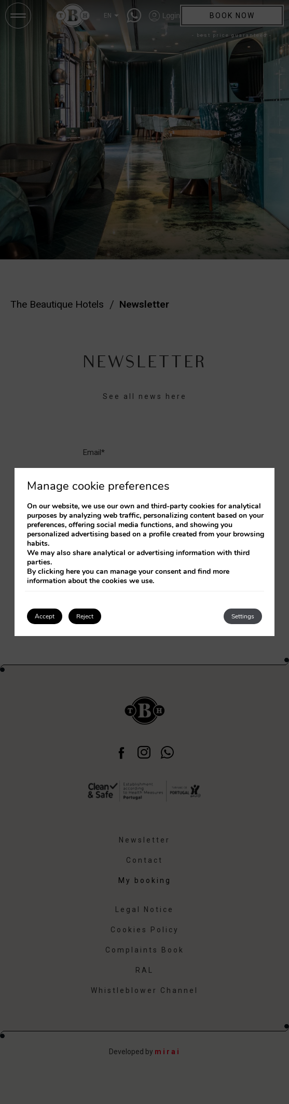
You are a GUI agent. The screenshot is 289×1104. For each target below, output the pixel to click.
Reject (84, 616)
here (73, 571)
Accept (44, 616)
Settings (242, 616)
